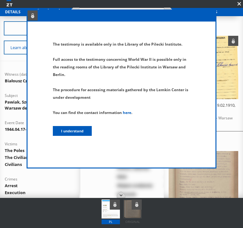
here (127, 112)
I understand (72, 131)
